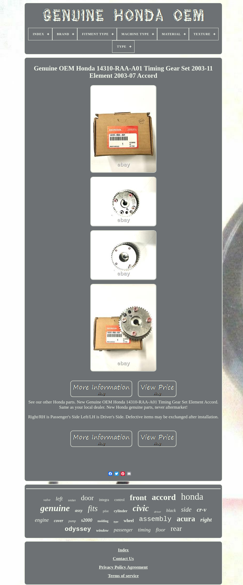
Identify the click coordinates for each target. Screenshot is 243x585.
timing (144, 529)
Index (123, 550)
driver (157, 511)
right (206, 519)
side (186, 509)
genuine (55, 508)
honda (192, 497)
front (138, 497)
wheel (129, 520)
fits (93, 508)
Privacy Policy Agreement (123, 567)
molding (103, 521)
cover (58, 520)
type (116, 521)
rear (176, 528)
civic (141, 508)
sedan (72, 500)
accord (164, 497)
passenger (123, 529)
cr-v (201, 509)
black (171, 510)
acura (186, 519)
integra (104, 500)
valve (46, 500)
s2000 (86, 520)
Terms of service (123, 575)
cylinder (120, 511)
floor (160, 529)
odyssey (78, 529)
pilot (105, 511)
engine (42, 520)
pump (72, 521)
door (87, 498)
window (102, 530)
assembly (155, 519)
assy (78, 510)
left (59, 499)
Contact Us (123, 558)
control (119, 500)
